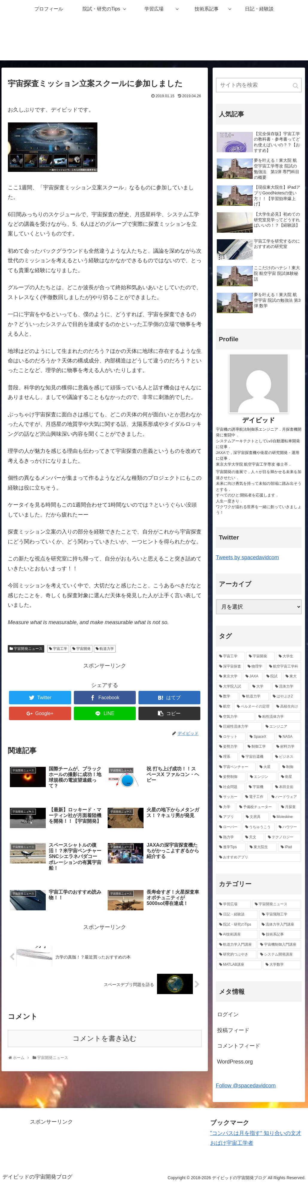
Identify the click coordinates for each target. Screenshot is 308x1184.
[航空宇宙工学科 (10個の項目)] (283, 666)
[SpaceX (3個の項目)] (261, 736)
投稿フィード (233, 1030)
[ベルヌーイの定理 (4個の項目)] (253, 706)
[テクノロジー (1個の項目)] (283, 837)
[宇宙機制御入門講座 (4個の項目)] (279, 944)
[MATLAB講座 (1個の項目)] (239, 964)
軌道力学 (107, 649)
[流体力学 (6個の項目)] (286, 686)
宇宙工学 (60, 649)
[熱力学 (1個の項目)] (229, 837)
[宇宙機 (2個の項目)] (258, 787)
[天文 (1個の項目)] (253, 837)
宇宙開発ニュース (28, 649)
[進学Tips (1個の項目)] (231, 847)
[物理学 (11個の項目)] (255, 666)
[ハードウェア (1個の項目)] (285, 797)
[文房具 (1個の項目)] (256, 817)
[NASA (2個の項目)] (288, 736)
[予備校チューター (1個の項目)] (257, 807)
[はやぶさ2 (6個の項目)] (285, 696)
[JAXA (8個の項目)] (253, 676)
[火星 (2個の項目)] (267, 767)
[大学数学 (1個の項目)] (282, 964)
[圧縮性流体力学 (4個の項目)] (239, 726)
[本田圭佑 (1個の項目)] (286, 787)
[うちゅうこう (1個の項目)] (259, 827)
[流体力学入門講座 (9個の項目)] (280, 924)
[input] (259, 85)
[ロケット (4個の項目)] (231, 736)
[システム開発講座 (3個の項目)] (279, 954)
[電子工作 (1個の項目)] (255, 797)
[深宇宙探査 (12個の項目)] (230, 666)
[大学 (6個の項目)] (260, 686)
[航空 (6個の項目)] (224, 706)
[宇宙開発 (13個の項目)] (260, 656)
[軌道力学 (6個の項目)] (254, 696)
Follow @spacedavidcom (246, 1086)
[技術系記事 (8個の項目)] (280, 934)
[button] (296, 85)
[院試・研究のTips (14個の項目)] (237, 924)
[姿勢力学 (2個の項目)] (230, 746)
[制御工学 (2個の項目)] (258, 746)
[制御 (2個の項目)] (290, 767)
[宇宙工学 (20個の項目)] (230, 656)
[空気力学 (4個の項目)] (235, 716)
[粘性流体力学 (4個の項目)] (278, 716)
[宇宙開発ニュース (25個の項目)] (276, 904)
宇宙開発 (83, 649)
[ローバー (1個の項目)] (229, 827)
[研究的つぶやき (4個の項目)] (236, 954)
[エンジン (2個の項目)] (262, 776)
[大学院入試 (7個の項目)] (232, 686)
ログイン (228, 1014)
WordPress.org (235, 1062)
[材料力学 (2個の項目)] (287, 746)
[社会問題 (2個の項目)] (230, 787)
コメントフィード (238, 1046)
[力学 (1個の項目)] (226, 807)
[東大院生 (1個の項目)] (262, 847)
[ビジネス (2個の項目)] (286, 756)
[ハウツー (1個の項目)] (288, 827)
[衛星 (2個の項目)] (289, 776)
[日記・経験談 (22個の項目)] (237, 914)
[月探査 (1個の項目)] (289, 807)
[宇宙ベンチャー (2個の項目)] (236, 767)
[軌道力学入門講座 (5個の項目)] (236, 944)
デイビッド (258, 420)
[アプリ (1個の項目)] (229, 817)
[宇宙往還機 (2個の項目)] (255, 756)
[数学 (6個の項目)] (227, 696)
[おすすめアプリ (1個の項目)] (258, 857)
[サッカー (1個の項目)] (229, 797)
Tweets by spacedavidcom (247, 557)
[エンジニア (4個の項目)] (282, 726)
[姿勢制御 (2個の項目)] (231, 776)
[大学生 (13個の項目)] (288, 656)
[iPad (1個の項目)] (289, 847)
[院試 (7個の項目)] (273, 676)
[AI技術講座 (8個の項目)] (237, 934)
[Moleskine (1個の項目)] (285, 817)
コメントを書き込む (105, 1038)
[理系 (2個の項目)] (227, 756)
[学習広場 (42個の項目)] (233, 904)
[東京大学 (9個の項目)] (229, 676)
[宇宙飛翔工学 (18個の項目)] (280, 914)
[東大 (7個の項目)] (292, 676)
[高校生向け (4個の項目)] (287, 706)
